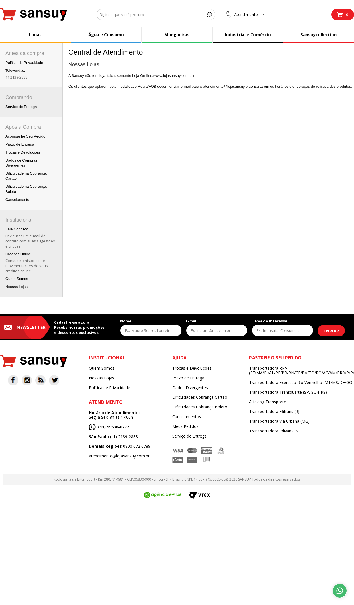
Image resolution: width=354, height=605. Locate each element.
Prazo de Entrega (19, 144)
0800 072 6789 (119, 446)
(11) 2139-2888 (113, 436)
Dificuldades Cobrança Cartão (199, 397)
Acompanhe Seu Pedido (25, 136)
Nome (125, 321)
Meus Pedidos (185, 426)
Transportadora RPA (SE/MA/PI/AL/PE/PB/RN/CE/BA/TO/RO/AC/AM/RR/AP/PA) (301, 370)
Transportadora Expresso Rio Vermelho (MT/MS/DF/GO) (301, 382)
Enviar (331, 331)
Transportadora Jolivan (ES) (274, 431)
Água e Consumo (106, 34)
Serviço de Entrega (21, 107)
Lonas (35, 34)
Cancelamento (17, 199)
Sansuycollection (318, 34)
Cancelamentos (186, 416)
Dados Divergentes (190, 387)
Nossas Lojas (16, 287)
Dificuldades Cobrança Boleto (199, 407)
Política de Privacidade (24, 62)
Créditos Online (18, 254)
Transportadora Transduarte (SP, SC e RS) (288, 392)
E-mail (191, 321)
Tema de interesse (269, 321)
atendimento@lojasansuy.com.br (119, 456)
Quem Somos (16, 279)
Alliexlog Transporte (267, 402)
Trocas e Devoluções (22, 152)
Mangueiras (176, 34)
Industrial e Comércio (248, 34)
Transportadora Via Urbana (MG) (279, 421)
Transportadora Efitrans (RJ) (275, 411)
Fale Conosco (16, 229)
